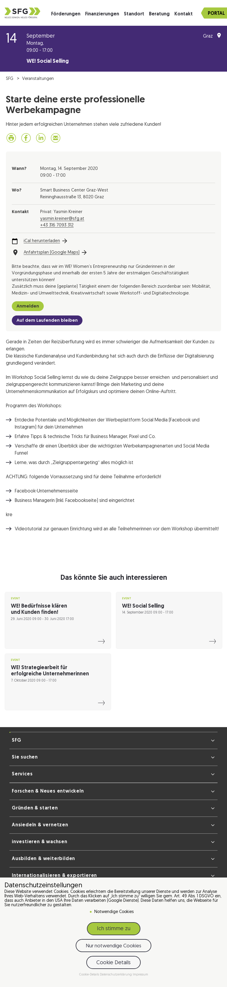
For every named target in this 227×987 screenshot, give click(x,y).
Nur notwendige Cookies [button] (113, 946)
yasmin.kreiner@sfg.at (62, 219)
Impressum (140, 974)
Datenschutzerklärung (116, 974)
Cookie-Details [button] (89, 974)
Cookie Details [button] (113, 963)
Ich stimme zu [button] (113, 929)
